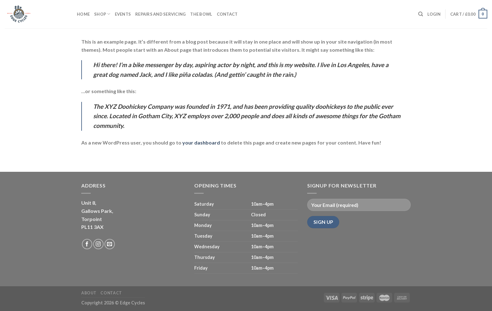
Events (123, 14)
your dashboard (201, 142)
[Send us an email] (109, 244)
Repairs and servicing (160, 14)
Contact (227, 14)
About (89, 293)
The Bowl (201, 14)
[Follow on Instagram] (98, 244)
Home (83, 14)
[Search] (420, 14)
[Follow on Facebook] (87, 244)
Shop (102, 14)
